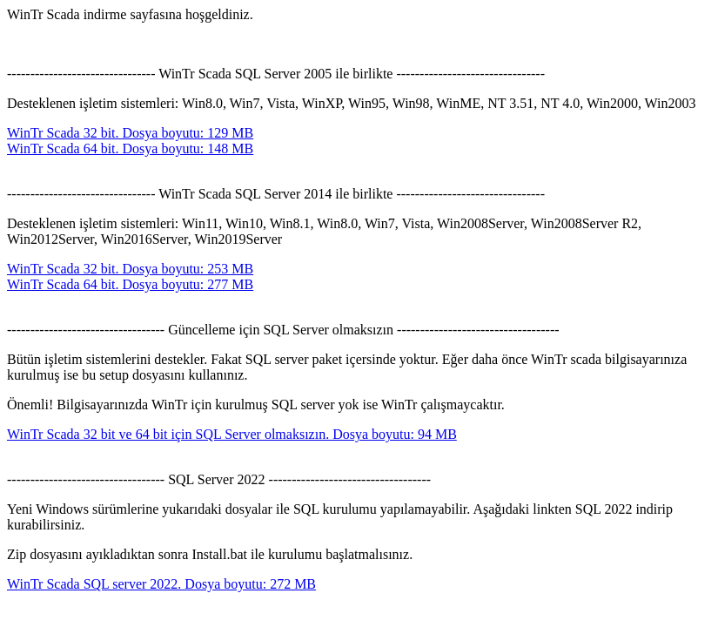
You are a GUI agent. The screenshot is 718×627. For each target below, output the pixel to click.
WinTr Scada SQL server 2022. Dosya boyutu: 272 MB (161, 583)
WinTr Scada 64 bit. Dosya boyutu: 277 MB (130, 284)
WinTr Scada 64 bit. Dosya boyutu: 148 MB (130, 148)
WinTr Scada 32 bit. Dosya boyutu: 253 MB (130, 268)
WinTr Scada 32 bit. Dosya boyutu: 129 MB (130, 132)
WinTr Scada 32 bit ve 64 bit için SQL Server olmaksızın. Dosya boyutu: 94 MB (232, 434)
